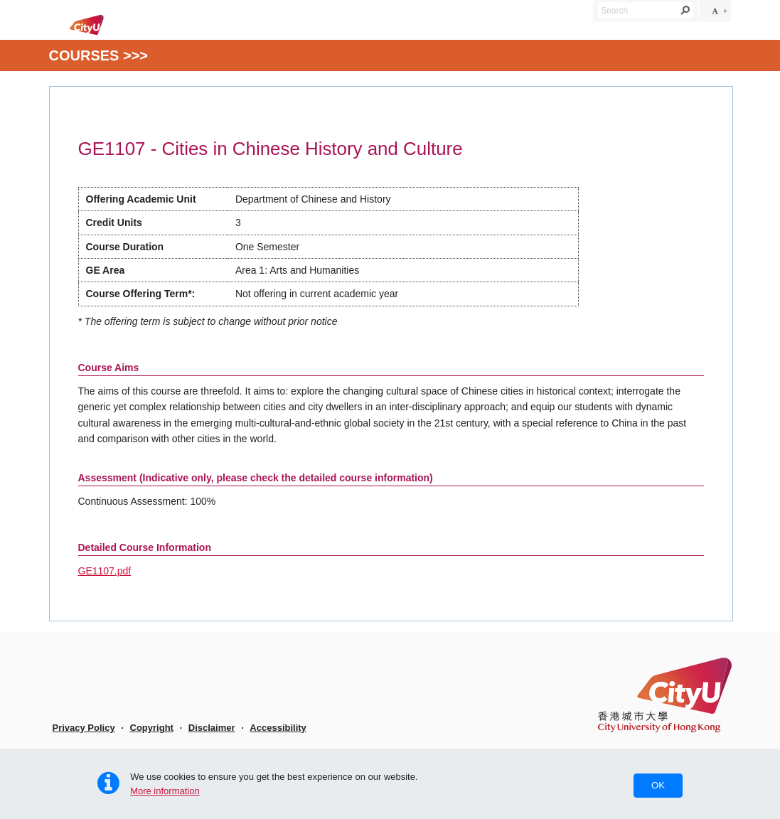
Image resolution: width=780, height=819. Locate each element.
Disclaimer (211, 727)
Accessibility (278, 727)
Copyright (151, 727)
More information (165, 791)
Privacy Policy (84, 727)
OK (658, 785)
